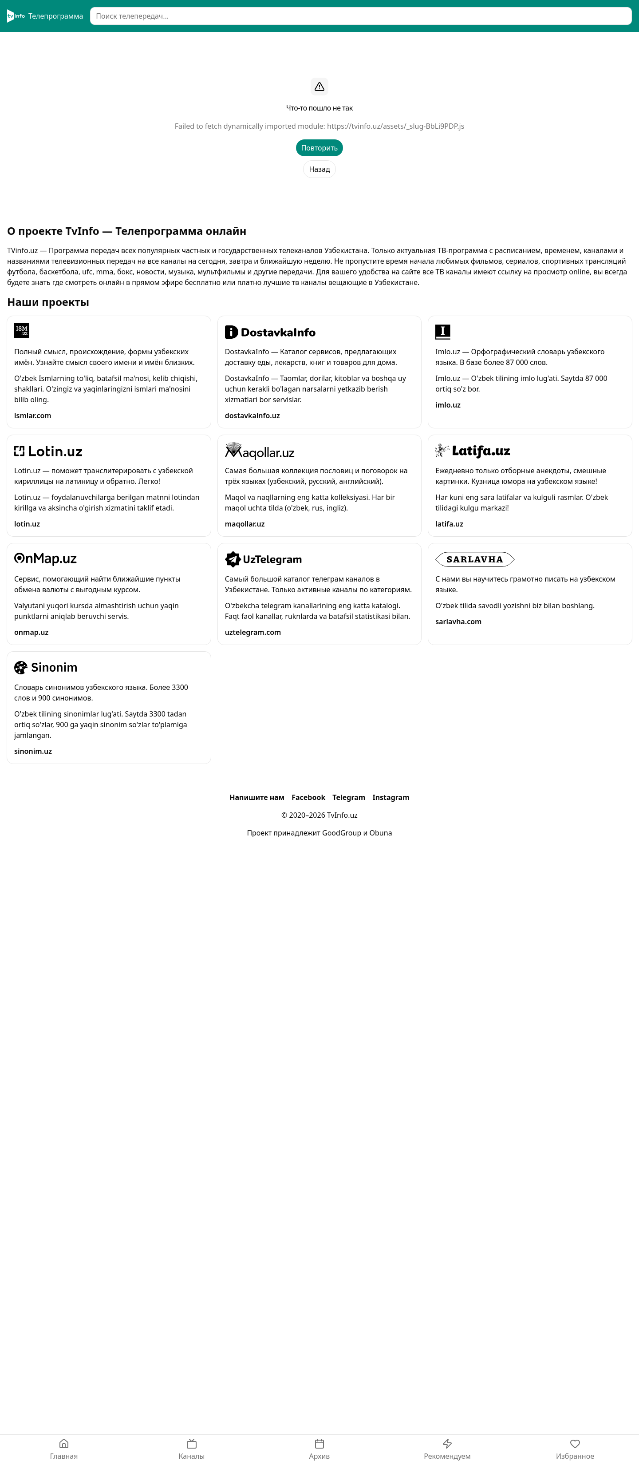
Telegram (348, 797)
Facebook (308, 797)
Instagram (390, 797)
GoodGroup (341, 833)
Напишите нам (256, 797)
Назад (319, 169)
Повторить (319, 148)
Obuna (381, 833)
